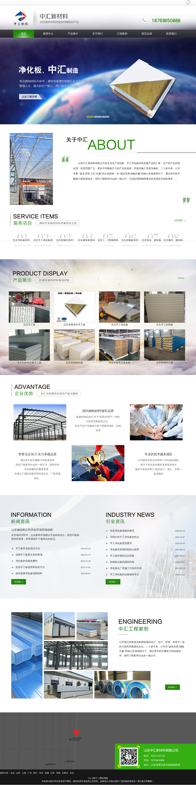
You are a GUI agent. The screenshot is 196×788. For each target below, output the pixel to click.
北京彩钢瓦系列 (64, 240)
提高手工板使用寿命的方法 (30, 567)
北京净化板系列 (21, 240)
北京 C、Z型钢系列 (108, 240)
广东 (30, 773)
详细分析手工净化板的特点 (124, 537)
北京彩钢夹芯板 (164, 362)
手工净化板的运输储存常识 (124, 574)
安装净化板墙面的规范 (122, 530)
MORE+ (181, 278)
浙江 (35, 773)
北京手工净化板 (119, 324)
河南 (58, 773)
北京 (72, 773)
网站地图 (104, 778)
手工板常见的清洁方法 (28, 548)
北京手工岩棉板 (164, 324)
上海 (24, 773)
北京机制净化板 (74, 362)
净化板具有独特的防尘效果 (124, 549)
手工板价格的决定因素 (122, 555)
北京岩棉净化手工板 (74, 324)
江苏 (52, 773)
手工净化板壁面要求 (121, 543)
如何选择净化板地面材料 (29, 573)
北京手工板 (29, 324)
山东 (18, 773)
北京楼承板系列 (86, 240)
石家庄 (65, 773)
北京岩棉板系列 (129, 240)
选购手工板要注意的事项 (29, 554)
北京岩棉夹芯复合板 (119, 362)
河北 (41, 773)
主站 (12, 773)
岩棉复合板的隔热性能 (122, 562)
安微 (47, 773)
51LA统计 (92, 778)
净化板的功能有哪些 (26, 561)
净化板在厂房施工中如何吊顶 (126, 568)
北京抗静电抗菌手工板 (29, 362)
